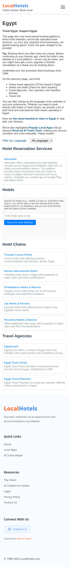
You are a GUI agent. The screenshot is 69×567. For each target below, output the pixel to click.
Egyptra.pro (11, 346)
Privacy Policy (12, 497)
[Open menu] (62, 7)
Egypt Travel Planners (17, 379)
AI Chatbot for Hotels (16, 485)
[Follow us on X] (17, 529)
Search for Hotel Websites (20, 222)
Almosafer (10, 159)
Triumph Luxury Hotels (18, 254)
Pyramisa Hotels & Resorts (20, 319)
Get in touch (24, 538)
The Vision (10, 480)
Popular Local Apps (41, 127)
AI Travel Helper (13, 455)
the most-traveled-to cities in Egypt (34, 118)
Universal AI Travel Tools (27, 130)
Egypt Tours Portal (15, 362)
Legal (7, 491)
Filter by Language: (14, 140)
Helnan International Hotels (20, 271)
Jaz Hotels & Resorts (17, 303)
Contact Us (10, 502)
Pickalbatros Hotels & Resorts (22, 287)
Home (7, 444)
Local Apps (10, 450)
